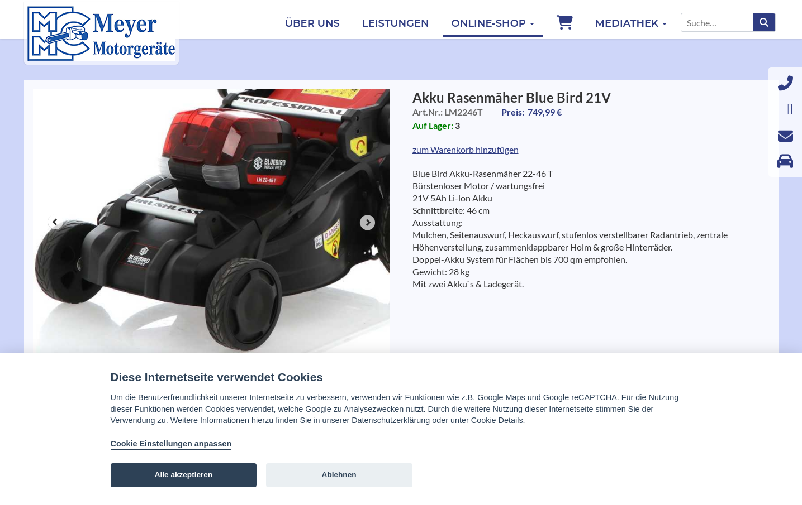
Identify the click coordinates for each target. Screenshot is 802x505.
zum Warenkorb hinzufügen (465, 149)
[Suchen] (764, 22)
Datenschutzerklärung (391, 420)
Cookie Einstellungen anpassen (171, 443)
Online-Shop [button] (493, 23)
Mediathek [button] (631, 23)
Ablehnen (339, 474)
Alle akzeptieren (184, 474)
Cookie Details (497, 420)
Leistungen (395, 23)
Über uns (312, 23)
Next (367, 222)
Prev (55, 222)
